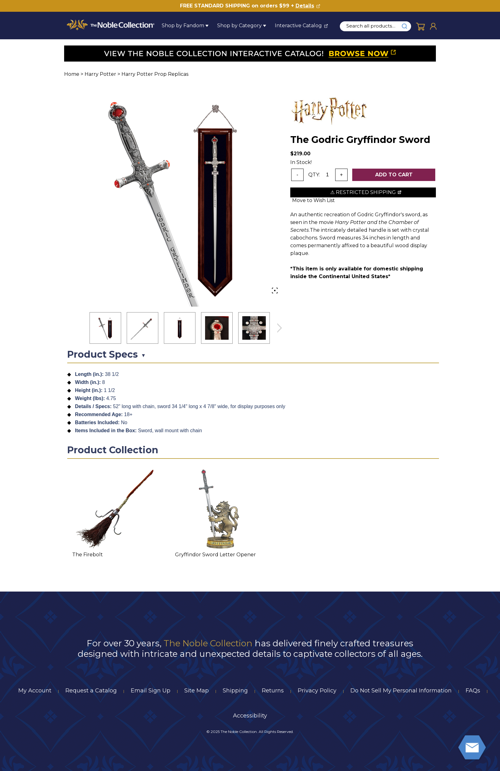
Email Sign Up (150, 690)
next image (279, 328)
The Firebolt (87, 555)
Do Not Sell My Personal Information (401, 690)
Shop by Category (239, 25)
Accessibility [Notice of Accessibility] (250, 715)
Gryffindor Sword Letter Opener (215, 555)
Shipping (235, 690)
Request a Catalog (91, 690)
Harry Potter (100, 74)
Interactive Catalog (298, 25)
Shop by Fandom (183, 25)
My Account (34, 690)
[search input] (374, 26)
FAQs (473, 690)
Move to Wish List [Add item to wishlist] (313, 200)
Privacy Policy (317, 690)
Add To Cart (394, 175)
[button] (105, 328)
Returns (273, 690)
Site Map (196, 690)
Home (71, 74)
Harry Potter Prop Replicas (154, 74)
